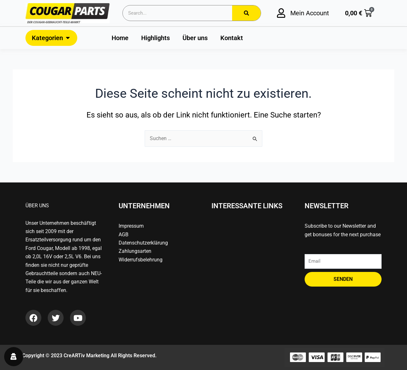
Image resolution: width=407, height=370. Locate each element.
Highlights (155, 38)
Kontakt (231, 38)
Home (120, 38)
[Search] (246, 13)
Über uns (195, 38)
